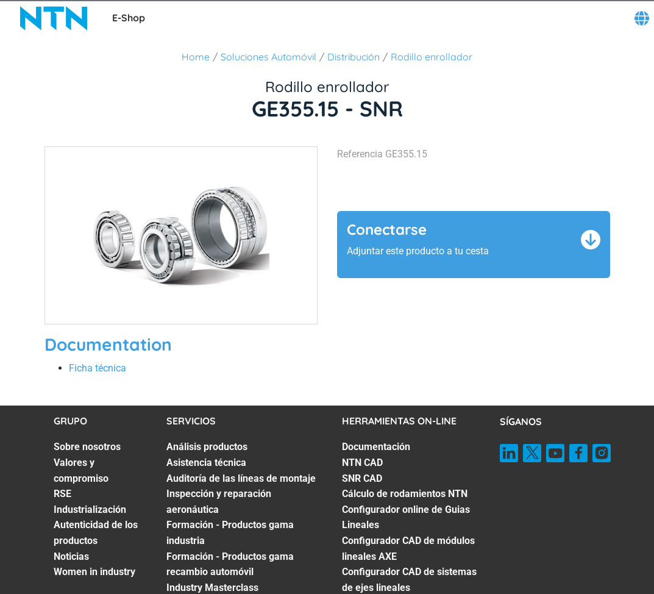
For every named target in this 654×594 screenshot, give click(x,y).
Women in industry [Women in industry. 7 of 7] (94, 572)
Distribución (353, 57)
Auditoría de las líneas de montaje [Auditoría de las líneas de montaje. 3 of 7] (241, 478)
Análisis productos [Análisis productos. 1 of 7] (206, 447)
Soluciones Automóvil (268, 57)
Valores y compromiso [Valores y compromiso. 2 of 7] (81, 470)
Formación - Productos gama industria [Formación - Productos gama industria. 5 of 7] (230, 532)
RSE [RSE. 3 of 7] (62, 493)
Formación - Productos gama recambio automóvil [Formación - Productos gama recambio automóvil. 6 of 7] (230, 564)
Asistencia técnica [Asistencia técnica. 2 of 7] (206, 462)
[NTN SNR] (53, 18)
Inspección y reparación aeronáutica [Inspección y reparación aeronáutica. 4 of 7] (218, 501)
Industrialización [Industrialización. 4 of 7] (90, 509)
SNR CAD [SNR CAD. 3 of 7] (362, 478)
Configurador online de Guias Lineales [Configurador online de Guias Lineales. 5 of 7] (406, 517)
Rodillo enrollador (431, 57)
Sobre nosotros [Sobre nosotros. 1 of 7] (87, 447)
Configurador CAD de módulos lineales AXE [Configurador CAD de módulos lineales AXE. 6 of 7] (408, 548)
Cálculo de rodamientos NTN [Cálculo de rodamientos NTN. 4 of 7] (404, 493)
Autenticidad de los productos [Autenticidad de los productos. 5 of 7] (96, 532)
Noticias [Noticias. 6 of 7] (71, 556)
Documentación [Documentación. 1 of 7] (376, 447)
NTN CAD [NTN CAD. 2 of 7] (362, 462)
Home (196, 57)
